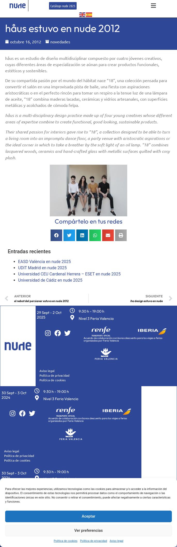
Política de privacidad (93, 541)
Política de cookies (65, 541)
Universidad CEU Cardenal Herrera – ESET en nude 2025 (69, 274)
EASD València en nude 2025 (44, 261)
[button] (153, 6)
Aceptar (88, 516)
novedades (60, 41)
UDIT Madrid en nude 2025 (42, 267)
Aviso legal (116, 541)
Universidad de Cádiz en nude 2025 (50, 280)
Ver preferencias (88, 530)
